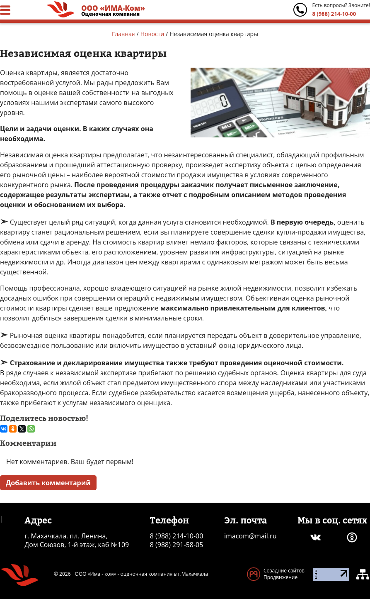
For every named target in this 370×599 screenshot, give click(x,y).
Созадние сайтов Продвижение (284, 573)
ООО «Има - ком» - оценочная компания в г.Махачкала (141, 574)
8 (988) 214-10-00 (334, 13)
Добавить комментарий (48, 482)
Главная (123, 34)
